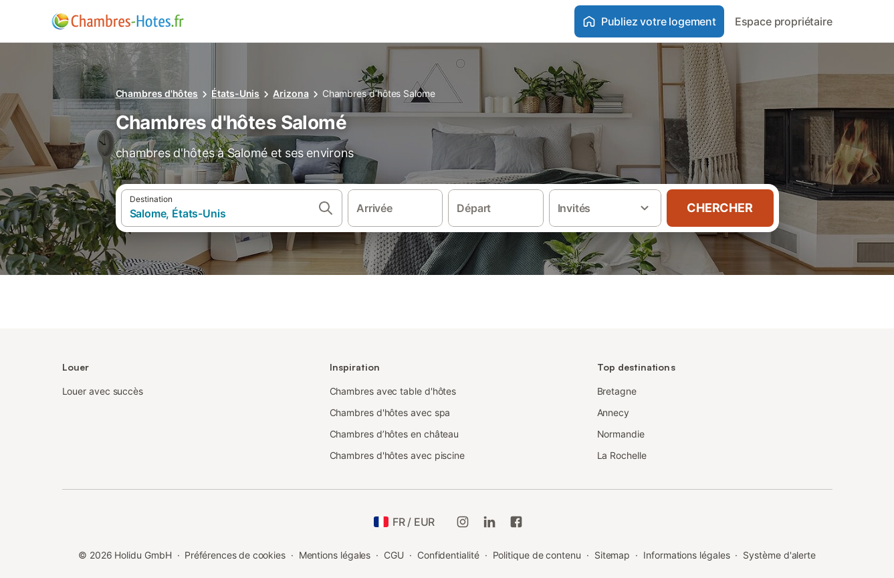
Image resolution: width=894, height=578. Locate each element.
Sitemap (612, 555)
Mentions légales (335, 555)
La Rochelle (622, 455)
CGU (394, 555)
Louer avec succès (103, 391)
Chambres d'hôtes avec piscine (397, 455)
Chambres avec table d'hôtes (393, 391)
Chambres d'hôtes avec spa (390, 412)
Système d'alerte (779, 555)
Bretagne (617, 391)
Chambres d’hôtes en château (394, 434)
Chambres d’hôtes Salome (378, 93)
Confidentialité (448, 555)
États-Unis (235, 93)
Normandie (621, 434)
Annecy (613, 412)
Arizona (290, 93)
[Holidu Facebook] (516, 522)
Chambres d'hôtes (157, 93)
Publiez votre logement (649, 21)
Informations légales (686, 555)
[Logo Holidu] (117, 21)
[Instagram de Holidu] (463, 522)
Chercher (719, 208)
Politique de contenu (537, 555)
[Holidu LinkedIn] (489, 522)
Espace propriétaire (783, 21)
